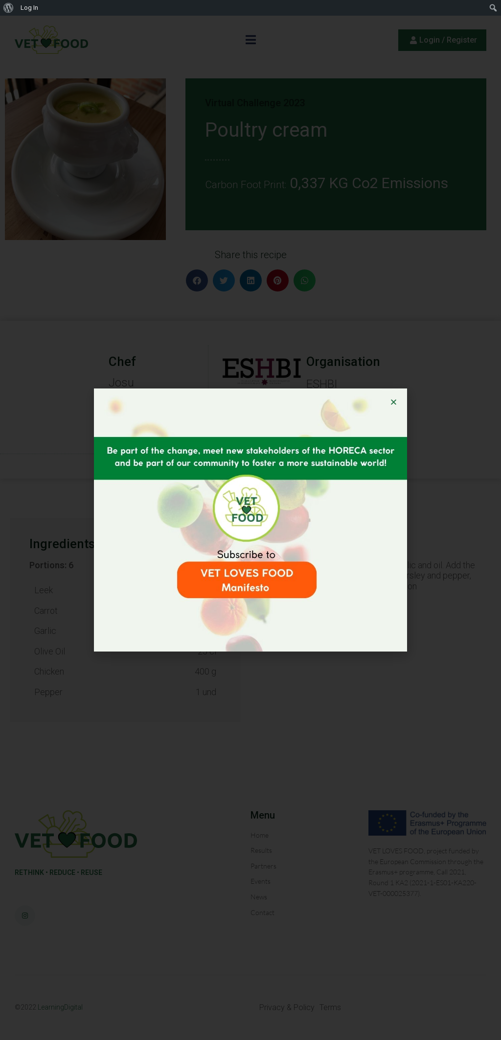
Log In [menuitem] (29, 7)
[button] (393, 402)
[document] (250, 520)
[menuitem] (8, 8)
